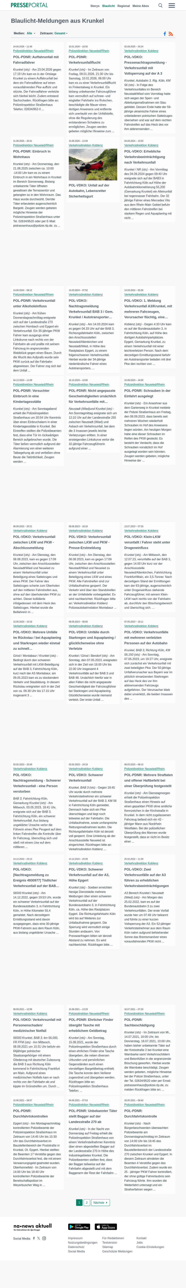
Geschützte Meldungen (117, 1279)
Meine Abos (141, 6)
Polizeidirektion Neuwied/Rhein (34, 50)
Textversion (109, 1270)
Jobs (139, 1270)
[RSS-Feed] (170, 34)
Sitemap (107, 1274)
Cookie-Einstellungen (150, 1274)
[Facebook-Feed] (164, 34)
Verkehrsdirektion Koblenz (142, 50)
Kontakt (141, 1265)
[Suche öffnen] (160, 5)
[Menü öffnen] (171, 5)
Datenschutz (76, 1274)
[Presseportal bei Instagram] (43, 1265)
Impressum (75, 1265)
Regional (123, 6)
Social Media (76, 1279)
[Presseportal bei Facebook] (33, 1266)
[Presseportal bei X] (37, 1266)
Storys (95, 6)
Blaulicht (108, 6)
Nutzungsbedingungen (82, 1270)
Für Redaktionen (113, 1265)
